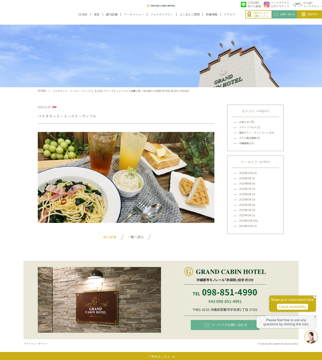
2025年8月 (245, 183)
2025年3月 (245, 204)
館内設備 (111, 19)
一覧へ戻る (136, 237)
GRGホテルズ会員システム (257, 19)
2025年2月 (245, 210)
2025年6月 (245, 194)
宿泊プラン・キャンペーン (254, 132)
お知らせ (244, 122)
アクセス (229, 19)
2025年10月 (246, 173)
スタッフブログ (247, 127)
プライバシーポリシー (35, 343)
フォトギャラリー (161, 19)
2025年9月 (245, 178)
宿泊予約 (309, 19)
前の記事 (109, 237)
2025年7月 (245, 188)
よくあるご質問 (189, 19)
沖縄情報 (244, 143)
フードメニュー (134, 19)
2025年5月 (245, 199)
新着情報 (211, 19)
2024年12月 (246, 220)
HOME (82, 19)
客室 (97, 19)
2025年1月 (245, 215)
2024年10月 (246, 226)
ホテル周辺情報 (247, 138)
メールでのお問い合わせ (226, 324)
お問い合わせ (284, 19)
